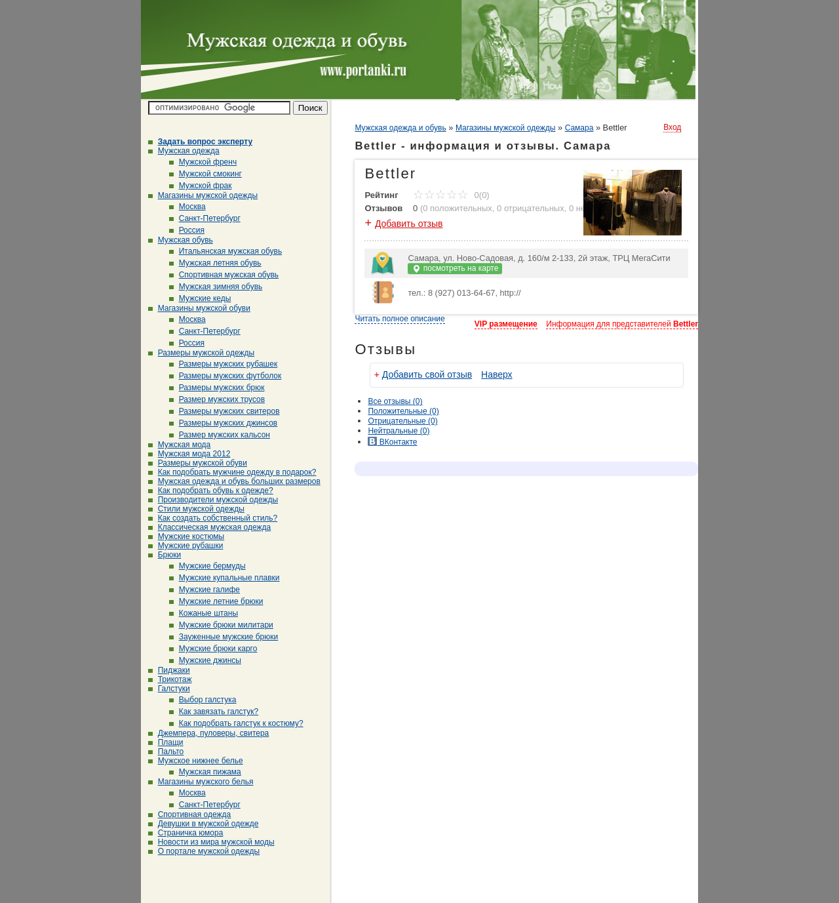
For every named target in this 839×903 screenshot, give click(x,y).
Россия (187, 230)
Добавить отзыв (409, 223)
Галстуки (169, 688)
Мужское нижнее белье (195, 760)
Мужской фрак (200, 185)
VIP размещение (506, 324)
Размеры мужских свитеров (224, 411)
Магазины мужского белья (201, 781)
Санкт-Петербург (205, 218)
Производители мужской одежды (213, 499)
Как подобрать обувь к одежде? (210, 490)
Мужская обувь (180, 240)
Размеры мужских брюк (217, 387)
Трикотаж (170, 679)
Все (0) (395, 401)
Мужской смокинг (205, 173)
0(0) (451, 195)
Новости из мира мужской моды (211, 842)
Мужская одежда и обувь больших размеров (234, 481)
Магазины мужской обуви (199, 308)
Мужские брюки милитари (221, 625)
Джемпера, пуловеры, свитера (208, 733)
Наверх (497, 374)
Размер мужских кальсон (219, 434)
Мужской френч (203, 162)
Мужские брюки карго (213, 648)
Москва (187, 206)
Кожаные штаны (203, 613)
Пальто (166, 751)
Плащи (166, 742)
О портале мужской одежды (204, 851)
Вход (672, 127)
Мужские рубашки (186, 545)
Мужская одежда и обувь (400, 127)
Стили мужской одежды (196, 508)
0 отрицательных (530, 208)
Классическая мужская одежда (209, 527)
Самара (579, 127)
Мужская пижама (205, 771)
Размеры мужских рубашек (223, 364)
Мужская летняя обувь (215, 263)
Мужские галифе (204, 589)
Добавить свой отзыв (427, 374)
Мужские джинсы (205, 660)
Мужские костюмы (186, 536)
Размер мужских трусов (217, 399)
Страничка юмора (186, 832)
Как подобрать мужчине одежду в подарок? (232, 472)
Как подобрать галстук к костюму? (236, 723)
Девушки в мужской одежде (203, 823)
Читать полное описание (399, 318)
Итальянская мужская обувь (226, 251)
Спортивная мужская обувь (224, 274)
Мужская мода (179, 444)
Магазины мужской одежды (203, 195)
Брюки (165, 554)
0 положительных (457, 208)
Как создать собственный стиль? (213, 518)
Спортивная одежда (189, 814)
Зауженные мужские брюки (224, 636)
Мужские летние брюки (216, 601)
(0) (403, 411)
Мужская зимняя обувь (216, 286)
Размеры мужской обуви (197, 463)
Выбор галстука (203, 699)
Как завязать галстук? (214, 711)
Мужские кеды (200, 298)
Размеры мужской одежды (201, 352)
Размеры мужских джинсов (223, 423)
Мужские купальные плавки (224, 577)
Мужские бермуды (207, 566)
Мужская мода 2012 (189, 453)
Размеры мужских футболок (225, 375)
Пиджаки (169, 670)
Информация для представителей (622, 324)
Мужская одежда (184, 150)
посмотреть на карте (455, 268)
